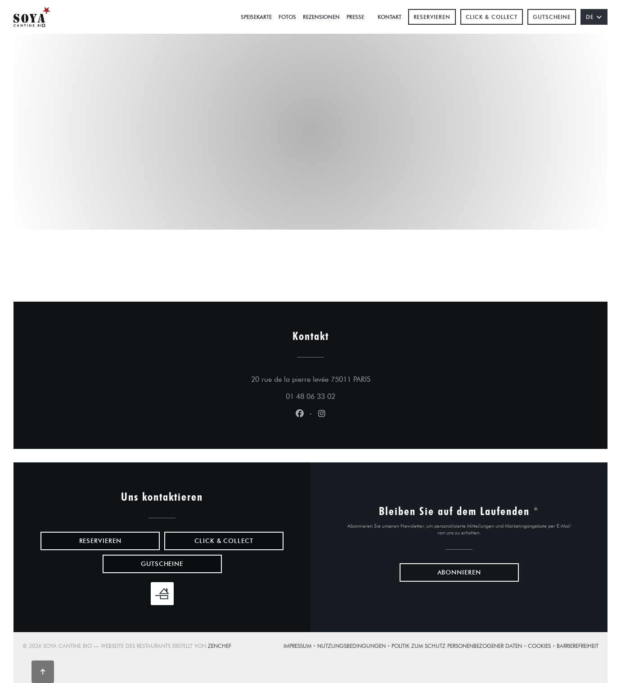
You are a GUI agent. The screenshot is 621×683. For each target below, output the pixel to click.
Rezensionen (321, 17)
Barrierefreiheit (577, 646)
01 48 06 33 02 (310, 396)
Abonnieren (459, 572)
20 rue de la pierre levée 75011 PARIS (352, 378)
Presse (355, 17)
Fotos (287, 17)
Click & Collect (492, 17)
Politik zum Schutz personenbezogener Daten (460, 646)
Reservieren (432, 17)
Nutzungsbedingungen (354, 646)
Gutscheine (552, 17)
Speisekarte (256, 17)
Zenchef (219, 645)
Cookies (542, 646)
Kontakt (389, 17)
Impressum (300, 646)
